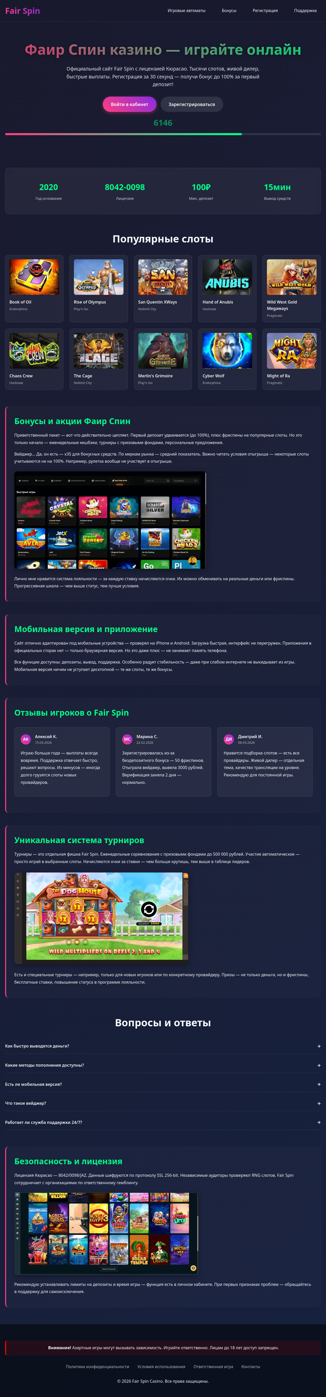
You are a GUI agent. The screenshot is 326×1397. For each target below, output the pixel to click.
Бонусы (229, 10)
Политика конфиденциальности (97, 1366)
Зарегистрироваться (192, 104)
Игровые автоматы (187, 10)
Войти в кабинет (129, 104)
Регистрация (265, 10)
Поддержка (305, 10)
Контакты (250, 1366)
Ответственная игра (213, 1366)
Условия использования (161, 1366)
